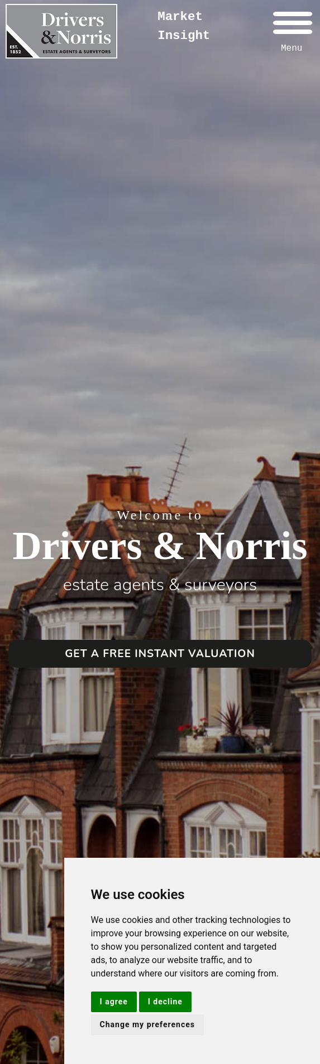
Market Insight (183, 26)
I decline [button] (165, 1001)
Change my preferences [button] (147, 1024)
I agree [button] (114, 1001)
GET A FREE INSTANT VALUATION (160, 654)
